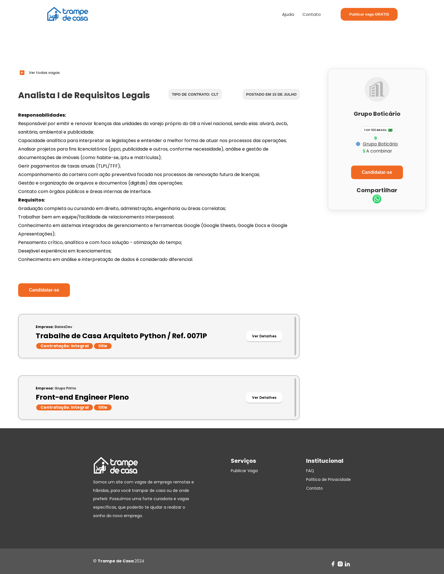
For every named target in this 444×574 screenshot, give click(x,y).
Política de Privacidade (328, 479)
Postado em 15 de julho (271, 94)
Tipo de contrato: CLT (195, 94)
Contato (311, 14)
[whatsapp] (376, 199)
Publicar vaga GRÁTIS (369, 14)
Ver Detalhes (264, 336)
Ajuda (288, 14)
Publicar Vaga (244, 471)
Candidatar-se (44, 290)
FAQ (310, 471)
